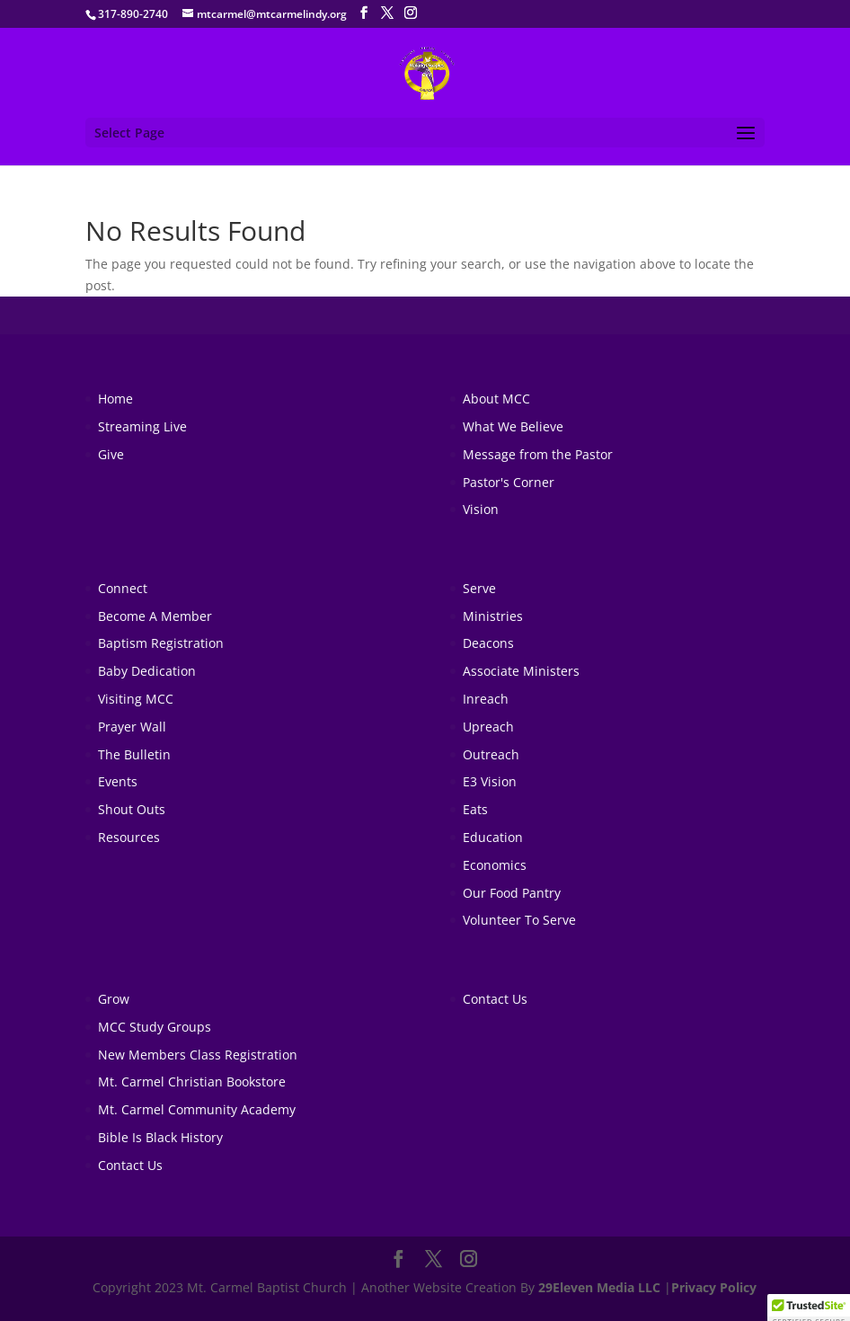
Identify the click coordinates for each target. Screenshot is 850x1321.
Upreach (488, 726)
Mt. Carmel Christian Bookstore (192, 1081)
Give (111, 454)
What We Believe (513, 426)
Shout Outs (131, 809)
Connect (122, 588)
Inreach (486, 698)
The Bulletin (134, 754)
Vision (481, 509)
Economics (495, 864)
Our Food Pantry (512, 892)
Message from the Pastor (538, 454)
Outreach (491, 754)
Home (115, 398)
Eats (475, 809)
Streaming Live (142, 426)
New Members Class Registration (197, 1054)
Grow (113, 998)
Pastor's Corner (508, 482)
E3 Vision (490, 781)
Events (117, 781)
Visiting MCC (135, 698)
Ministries (493, 616)
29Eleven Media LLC (599, 1287)
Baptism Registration (161, 643)
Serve (479, 588)
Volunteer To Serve (519, 919)
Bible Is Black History (160, 1137)
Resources (129, 837)
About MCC (496, 398)
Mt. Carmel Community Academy (197, 1109)
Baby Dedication (147, 670)
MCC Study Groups (154, 1026)
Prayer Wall (132, 726)
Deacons (488, 643)
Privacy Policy (714, 1287)
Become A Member (155, 616)
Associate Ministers (521, 670)
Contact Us (130, 1165)
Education (493, 837)
